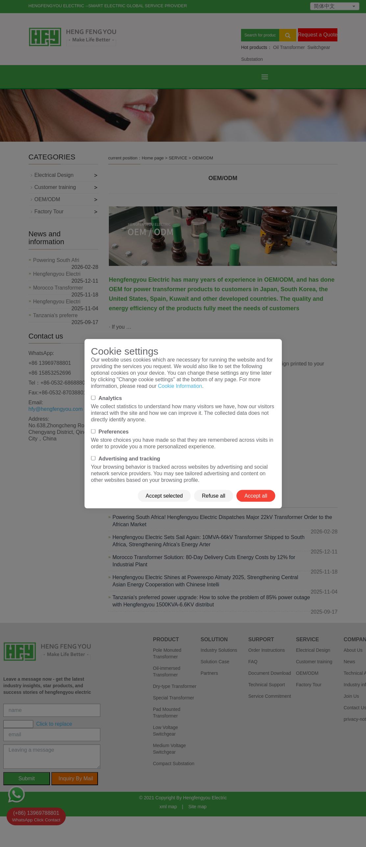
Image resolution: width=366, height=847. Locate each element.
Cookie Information (180, 385)
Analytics (110, 398)
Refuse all (213, 495)
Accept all (255, 495)
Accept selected (164, 495)
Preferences (114, 431)
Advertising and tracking (129, 458)
